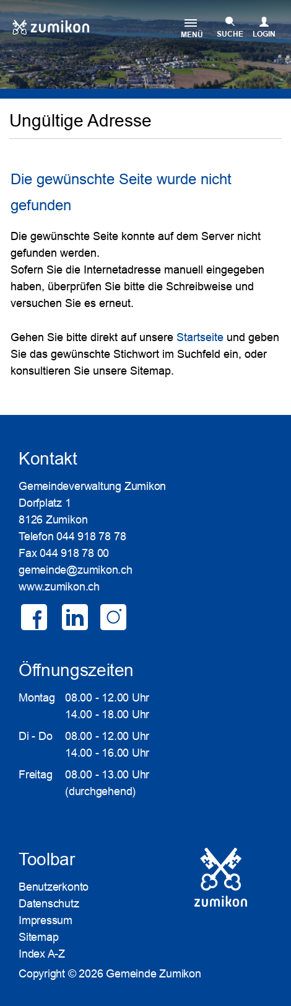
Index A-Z (42, 954)
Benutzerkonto (54, 887)
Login (264, 34)
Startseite (200, 337)
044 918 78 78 (91, 536)
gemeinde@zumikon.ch (75, 570)
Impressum (45, 920)
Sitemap (38, 937)
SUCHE (230, 34)
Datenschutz (49, 903)
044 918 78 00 (74, 553)
